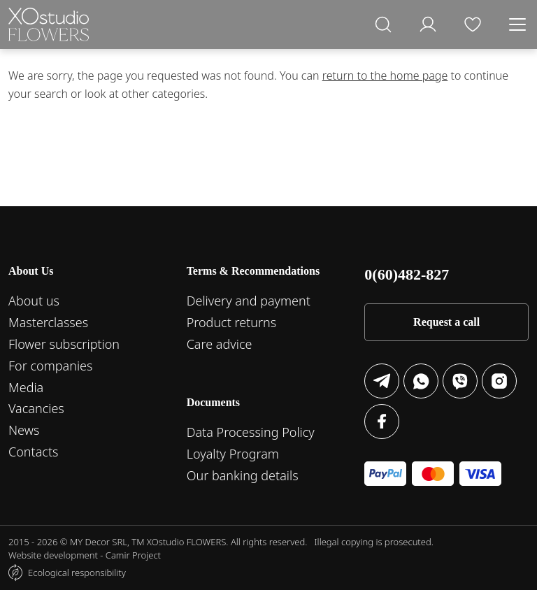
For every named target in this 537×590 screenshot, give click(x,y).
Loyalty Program (233, 453)
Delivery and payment (248, 300)
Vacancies (36, 408)
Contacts (33, 451)
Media (25, 387)
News (23, 430)
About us (33, 300)
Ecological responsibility (77, 572)
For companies (50, 365)
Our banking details (243, 475)
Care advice (219, 344)
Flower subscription (64, 344)
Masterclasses (48, 322)
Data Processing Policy (251, 432)
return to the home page (385, 75)
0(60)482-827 (406, 274)
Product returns (232, 322)
